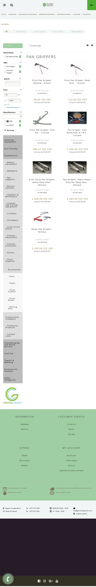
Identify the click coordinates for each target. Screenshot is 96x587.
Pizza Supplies (39, 31)
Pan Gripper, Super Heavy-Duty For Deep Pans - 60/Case (77, 182)
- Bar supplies (10, 178)
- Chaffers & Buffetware (12, 195)
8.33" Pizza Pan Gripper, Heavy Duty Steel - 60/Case (42, 182)
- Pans (11, 276)
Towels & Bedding (9, 361)
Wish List (71, 465)
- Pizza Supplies (10, 260)
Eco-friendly (5, 24)
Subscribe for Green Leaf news (71, 470)
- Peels (11, 283)
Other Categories (10, 379)
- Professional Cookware (12, 317)
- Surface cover (10, 335)
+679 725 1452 (34, 511)
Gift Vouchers (24, 460)
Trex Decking (87, 14)
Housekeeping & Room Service (28, 14)
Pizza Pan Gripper (9, 71)
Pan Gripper (10, 66)
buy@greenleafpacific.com (82, 511)
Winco (10, 125)
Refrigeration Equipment (47, 14)
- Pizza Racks (11, 299)
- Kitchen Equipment (11, 236)
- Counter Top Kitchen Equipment (12, 205)
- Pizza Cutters (12, 291)
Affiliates (24, 465)
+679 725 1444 (34, 508)
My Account (71, 455)
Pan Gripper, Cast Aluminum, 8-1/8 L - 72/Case (77, 133)
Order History (71, 460)
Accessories (58, 31)
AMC (9, 121)
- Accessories (14, 269)
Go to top (10, 130)
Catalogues (76, 14)
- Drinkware (12, 220)
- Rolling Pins (12, 308)
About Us (24, 429)
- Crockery (11, 213)
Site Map (71, 434)
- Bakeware (11, 171)
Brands (24, 455)
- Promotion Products (12, 327)
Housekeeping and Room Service (12, 345)
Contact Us (71, 424)
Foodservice (12, 14)
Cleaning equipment (10, 141)
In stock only (34, 45)
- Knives (10, 252)
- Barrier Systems (10, 187)
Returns (71, 429)
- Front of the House (13, 228)
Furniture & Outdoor (63, 14)
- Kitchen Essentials (11, 245)
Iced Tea (3, 14)
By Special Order (12, 57)
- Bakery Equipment (11, 163)
